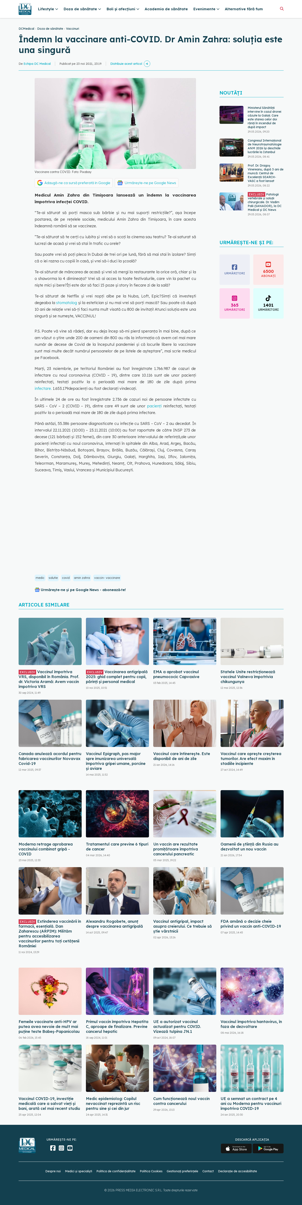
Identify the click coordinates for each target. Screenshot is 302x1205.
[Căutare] (282, 8)
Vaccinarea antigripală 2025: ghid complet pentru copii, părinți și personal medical (117, 676)
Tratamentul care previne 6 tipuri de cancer (117, 847)
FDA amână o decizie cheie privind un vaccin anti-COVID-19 (251, 924)
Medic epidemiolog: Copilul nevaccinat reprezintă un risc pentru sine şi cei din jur (113, 1103)
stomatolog (66, 302)
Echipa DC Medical (37, 64)
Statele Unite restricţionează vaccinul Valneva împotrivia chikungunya (248, 676)
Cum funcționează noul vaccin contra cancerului (181, 1101)
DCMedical (26, 29)
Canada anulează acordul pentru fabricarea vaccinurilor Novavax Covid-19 (50, 758)
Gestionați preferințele (182, 1171)
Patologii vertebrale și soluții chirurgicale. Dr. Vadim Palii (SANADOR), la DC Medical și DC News (264, 202)
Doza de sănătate (50, 29)
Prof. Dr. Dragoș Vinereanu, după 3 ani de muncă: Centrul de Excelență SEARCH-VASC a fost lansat (265, 173)
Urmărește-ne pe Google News (150, 183)
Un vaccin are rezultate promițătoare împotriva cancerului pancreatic (175, 849)
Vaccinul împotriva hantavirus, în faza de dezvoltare (251, 1024)
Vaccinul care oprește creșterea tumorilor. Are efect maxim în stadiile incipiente (251, 758)
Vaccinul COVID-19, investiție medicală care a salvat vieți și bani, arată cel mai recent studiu (49, 1103)
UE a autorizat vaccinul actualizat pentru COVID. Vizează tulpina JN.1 (177, 1026)
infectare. (43, 388)
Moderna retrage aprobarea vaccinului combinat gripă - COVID (46, 849)
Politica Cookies (151, 1171)
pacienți (155, 406)
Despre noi (53, 1171)
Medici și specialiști (78, 1171)
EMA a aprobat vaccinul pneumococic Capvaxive (176, 674)
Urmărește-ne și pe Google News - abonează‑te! (83, 590)
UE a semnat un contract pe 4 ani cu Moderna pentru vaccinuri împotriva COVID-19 (251, 1103)
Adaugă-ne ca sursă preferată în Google (77, 183)
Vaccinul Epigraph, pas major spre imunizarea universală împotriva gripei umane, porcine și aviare (116, 761)
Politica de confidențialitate (116, 1171)
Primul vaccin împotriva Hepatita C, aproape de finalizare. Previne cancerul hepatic (117, 1026)
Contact (208, 1171)
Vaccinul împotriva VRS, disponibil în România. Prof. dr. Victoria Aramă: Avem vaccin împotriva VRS (49, 679)
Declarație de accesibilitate (237, 1171)
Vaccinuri (72, 29)
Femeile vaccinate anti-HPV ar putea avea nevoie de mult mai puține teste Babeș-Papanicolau (49, 1026)
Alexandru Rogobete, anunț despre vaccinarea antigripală (114, 924)
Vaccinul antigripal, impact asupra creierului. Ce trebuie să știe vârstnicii (182, 926)
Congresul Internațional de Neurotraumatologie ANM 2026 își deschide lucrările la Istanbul (264, 146)
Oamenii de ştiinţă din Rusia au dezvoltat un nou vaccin (249, 847)
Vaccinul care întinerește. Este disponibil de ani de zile (181, 756)
